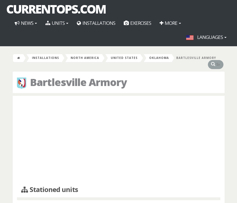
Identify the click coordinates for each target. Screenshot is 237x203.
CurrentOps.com (56, 9)
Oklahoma (159, 58)
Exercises (137, 23)
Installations (96, 23)
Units (56, 23)
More (170, 23)
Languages (206, 37)
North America (85, 58)
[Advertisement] (119, 141)
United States (124, 58)
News (26, 23)
